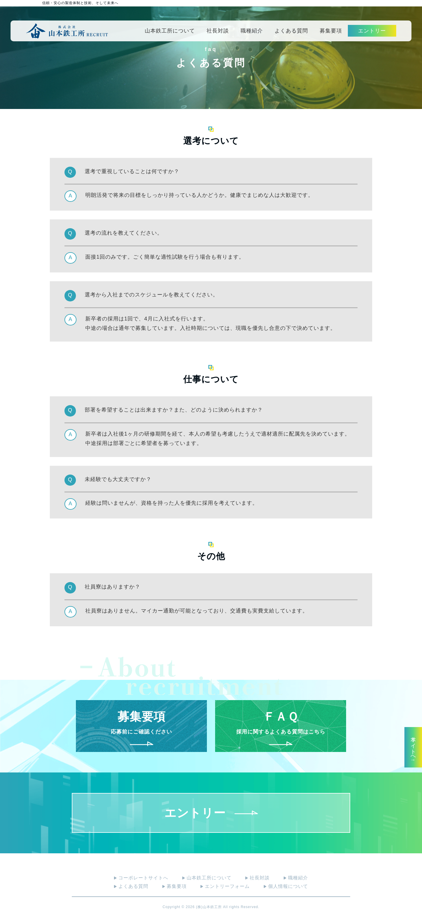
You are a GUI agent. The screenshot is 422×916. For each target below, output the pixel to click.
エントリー (372, 31)
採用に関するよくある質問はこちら (280, 726)
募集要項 (331, 31)
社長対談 (218, 31)
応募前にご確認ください (141, 726)
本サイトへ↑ (413, 747)
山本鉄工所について (170, 31)
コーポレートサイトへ (141, 877)
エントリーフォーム (225, 886)
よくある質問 (291, 31)
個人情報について (286, 886)
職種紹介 (252, 31)
